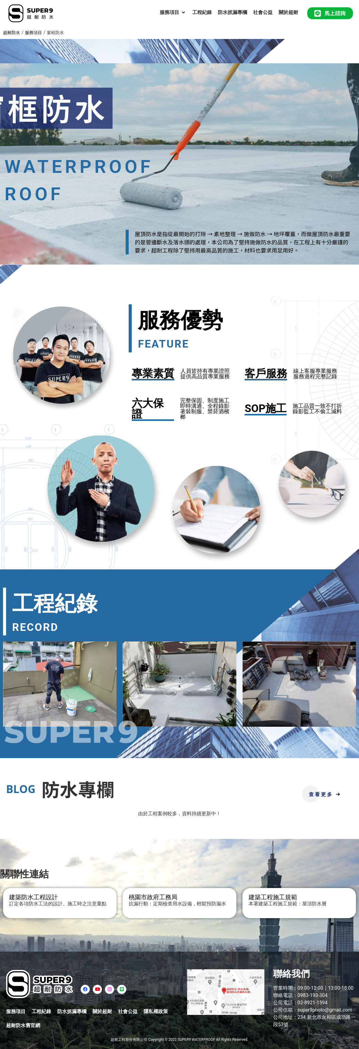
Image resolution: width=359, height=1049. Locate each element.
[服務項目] (173, 12)
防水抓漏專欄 (71, 1011)
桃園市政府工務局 (153, 897)
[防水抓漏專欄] (232, 12)
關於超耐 (102, 1011)
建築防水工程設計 (33, 897)
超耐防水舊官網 (23, 1025)
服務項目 (33, 32)
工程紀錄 (41, 1011)
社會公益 (128, 1011)
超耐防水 (11, 32)
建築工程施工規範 (273, 897)
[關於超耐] (288, 12)
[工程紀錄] (202, 12)
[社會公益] (263, 12)
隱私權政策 (156, 1011)
